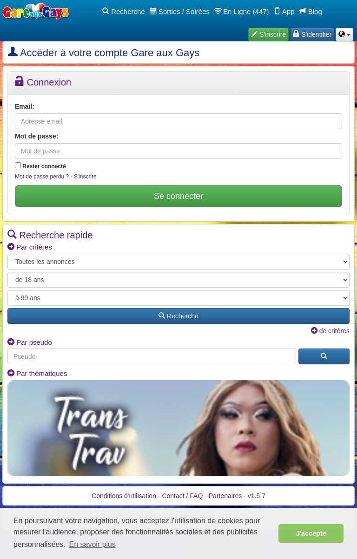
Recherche (123, 11)
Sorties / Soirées (180, 11)
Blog (310, 11)
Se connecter (178, 196)
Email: (24, 106)
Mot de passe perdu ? (42, 176)
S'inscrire (85, 176)
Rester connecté (40, 166)
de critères (330, 331)
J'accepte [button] (311, 533)
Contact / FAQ (182, 496)
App (284, 11)
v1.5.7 (256, 496)
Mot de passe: (36, 136)
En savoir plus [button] (92, 544)
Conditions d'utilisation (124, 496)
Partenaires (225, 496)
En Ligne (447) (241, 11)
